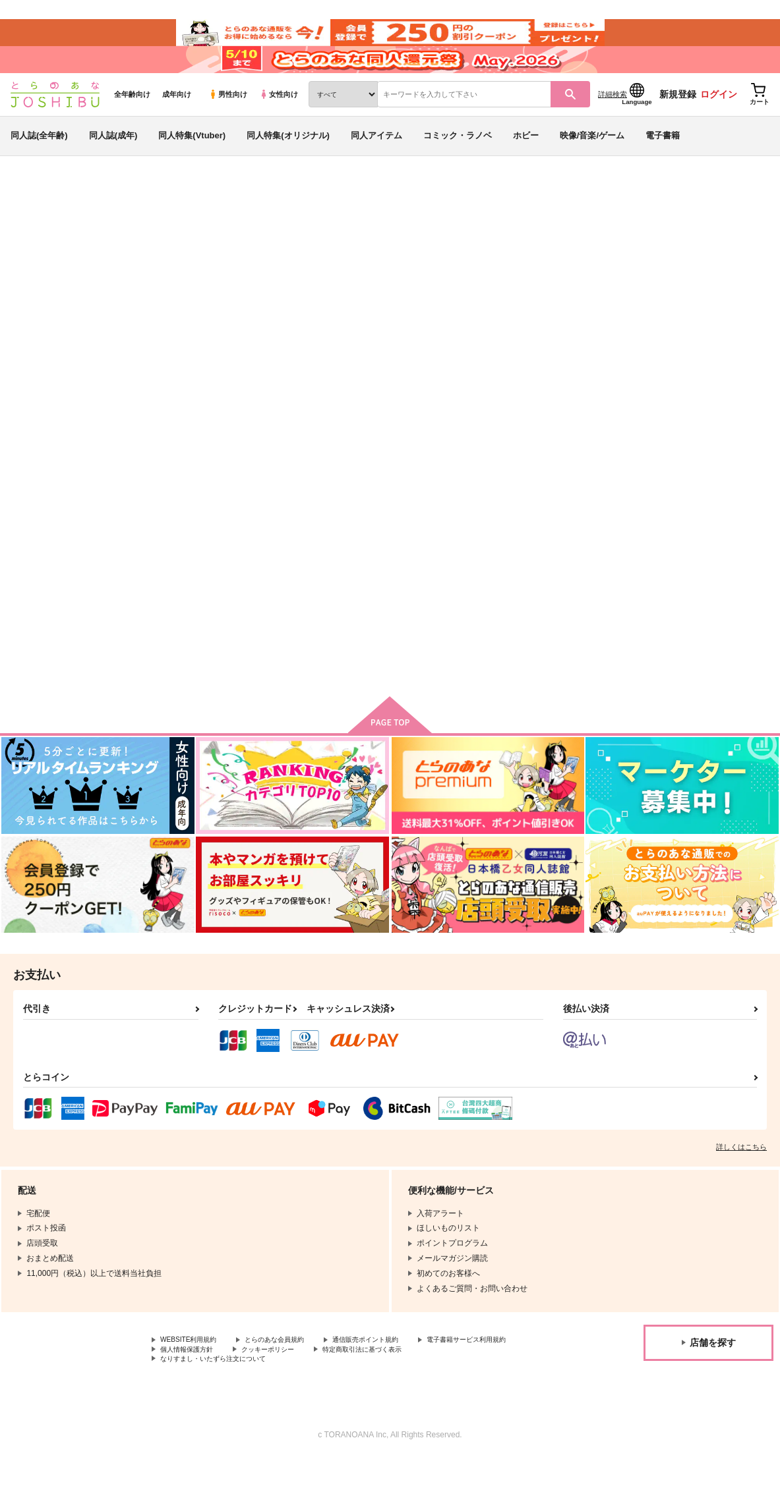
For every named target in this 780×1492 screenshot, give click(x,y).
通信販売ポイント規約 (395, 1369)
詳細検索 (612, 119)
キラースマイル (422, 280)
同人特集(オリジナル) (288, 160)
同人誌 (86, 218)
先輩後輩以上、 (686, 583)
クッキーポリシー (406, 1380)
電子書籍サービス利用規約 (207, 1380)
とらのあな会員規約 (291, 1369)
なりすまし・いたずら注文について (347, 1391)
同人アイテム (376, 160)
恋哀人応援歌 (500, 280)
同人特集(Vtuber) (191, 160)
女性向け (278, 119)
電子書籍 (662, 160)
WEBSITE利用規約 (193, 1369)
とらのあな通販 (34, 218)
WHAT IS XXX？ (439, 583)
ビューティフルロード (574, 583)
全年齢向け (132, 119)
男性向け (227, 119)
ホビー (526, 160)
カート (366, 679)
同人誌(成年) (113, 160)
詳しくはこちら (741, 1176)
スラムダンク (592, 280)
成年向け (176, 119)
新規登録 (677, 119)
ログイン (718, 119)
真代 (105, 280)
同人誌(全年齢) (39, 160)
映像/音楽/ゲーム (592, 160)
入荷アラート (573, 253)
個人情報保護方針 (315, 1380)
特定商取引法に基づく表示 (207, 1391)
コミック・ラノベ (457, 160)
